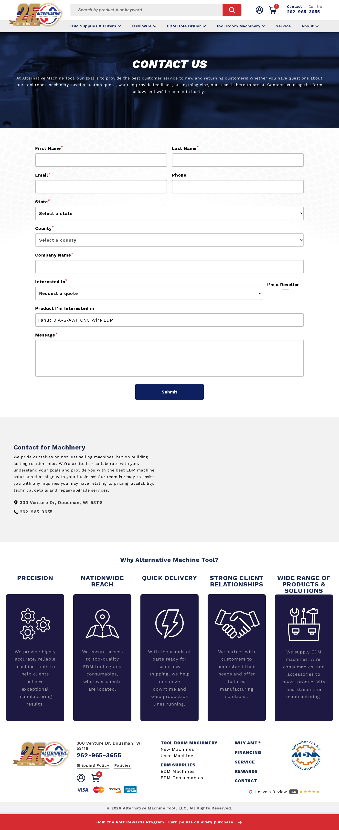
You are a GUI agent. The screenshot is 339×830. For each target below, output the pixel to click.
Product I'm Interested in (64, 308)
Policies (122, 765)
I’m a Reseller (283, 284)
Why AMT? (248, 743)
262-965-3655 (303, 11)
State (42, 201)
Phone (179, 175)
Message (46, 334)
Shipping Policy (93, 765)
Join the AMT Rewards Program (169, 822)
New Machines (177, 749)
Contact (294, 6)
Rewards (246, 771)
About (309, 26)
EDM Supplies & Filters (95, 26)
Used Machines (178, 755)
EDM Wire (144, 26)
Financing (248, 752)
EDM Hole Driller (186, 26)
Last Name (185, 148)
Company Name (54, 255)
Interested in (51, 281)
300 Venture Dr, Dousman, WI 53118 (109, 746)
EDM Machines (178, 771)
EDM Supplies (178, 765)
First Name (49, 148)
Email (42, 175)
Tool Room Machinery (240, 26)
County (44, 228)
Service (283, 26)
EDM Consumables (182, 777)
